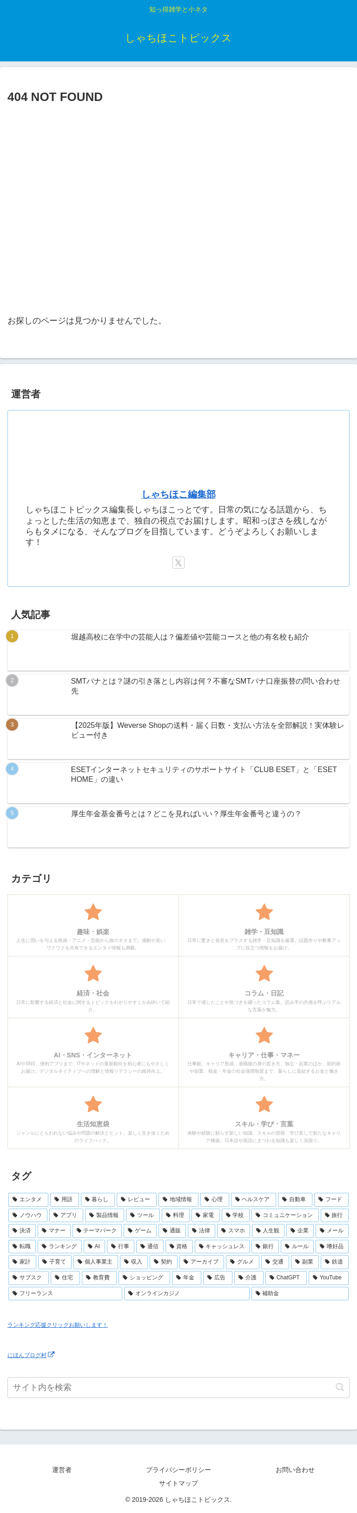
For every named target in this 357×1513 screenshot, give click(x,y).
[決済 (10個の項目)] (22, 1231)
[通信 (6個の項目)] (150, 1247)
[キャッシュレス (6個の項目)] (222, 1247)
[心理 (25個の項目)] (214, 1200)
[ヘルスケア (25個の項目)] (254, 1200)
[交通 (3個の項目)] (275, 1262)
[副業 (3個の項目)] (305, 1262)
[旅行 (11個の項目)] (335, 1216)
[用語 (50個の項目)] (64, 1200)
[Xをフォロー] (178, 563)
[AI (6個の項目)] (94, 1247)
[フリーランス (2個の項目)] (65, 1294)
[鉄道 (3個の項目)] (335, 1262)
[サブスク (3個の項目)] (28, 1278)
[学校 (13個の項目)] (236, 1216)
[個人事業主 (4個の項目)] (95, 1262)
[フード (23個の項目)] (331, 1200)
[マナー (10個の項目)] (54, 1231)
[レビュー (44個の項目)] (137, 1200)
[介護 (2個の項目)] (249, 1278)
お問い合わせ (295, 1469)
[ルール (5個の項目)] (297, 1247)
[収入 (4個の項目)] (134, 1262)
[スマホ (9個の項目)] (233, 1231)
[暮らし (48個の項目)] (98, 1200)
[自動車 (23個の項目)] (295, 1200)
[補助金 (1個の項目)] (300, 1294)
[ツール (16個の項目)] (142, 1216)
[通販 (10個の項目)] (172, 1231)
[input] (178, 1387)
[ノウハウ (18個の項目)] (27, 1216)
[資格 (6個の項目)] (179, 1247)
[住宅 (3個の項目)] (65, 1278)
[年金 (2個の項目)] (186, 1278)
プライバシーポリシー (178, 1469)
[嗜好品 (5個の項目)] (332, 1247)
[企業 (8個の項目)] (300, 1231)
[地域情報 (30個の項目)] (178, 1200)
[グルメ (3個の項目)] (242, 1262)
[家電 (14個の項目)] (205, 1216)
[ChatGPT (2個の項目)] (286, 1278)
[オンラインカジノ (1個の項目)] (186, 1294)
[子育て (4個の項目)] (55, 1262)
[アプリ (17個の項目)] (66, 1216)
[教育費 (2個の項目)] (99, 1278)
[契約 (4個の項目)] (164, 1262)
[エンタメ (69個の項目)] (28, 1200)
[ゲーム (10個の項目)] (140, 1231)
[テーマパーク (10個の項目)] (97, 1231)
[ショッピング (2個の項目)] (144, 1278)
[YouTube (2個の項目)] (329, 1278)
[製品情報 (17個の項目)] (104, 1216)
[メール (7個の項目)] (332, 1231)
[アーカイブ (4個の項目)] (201, 1262)
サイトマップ (178, 1483)
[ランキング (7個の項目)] (60, 1247)
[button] (340, 1387)
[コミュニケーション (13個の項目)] (284, 1216)
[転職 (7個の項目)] (22, 1247)
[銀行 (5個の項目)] (265, 1247)
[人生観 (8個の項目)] (268, 1231)
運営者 (62, 1469)
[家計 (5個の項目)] (22, 1262)
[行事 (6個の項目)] (120, 1247)
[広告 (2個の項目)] (217, 1278)
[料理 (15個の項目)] (176, 1216)
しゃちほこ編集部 (178, 494)
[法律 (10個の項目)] (201, 1231)
